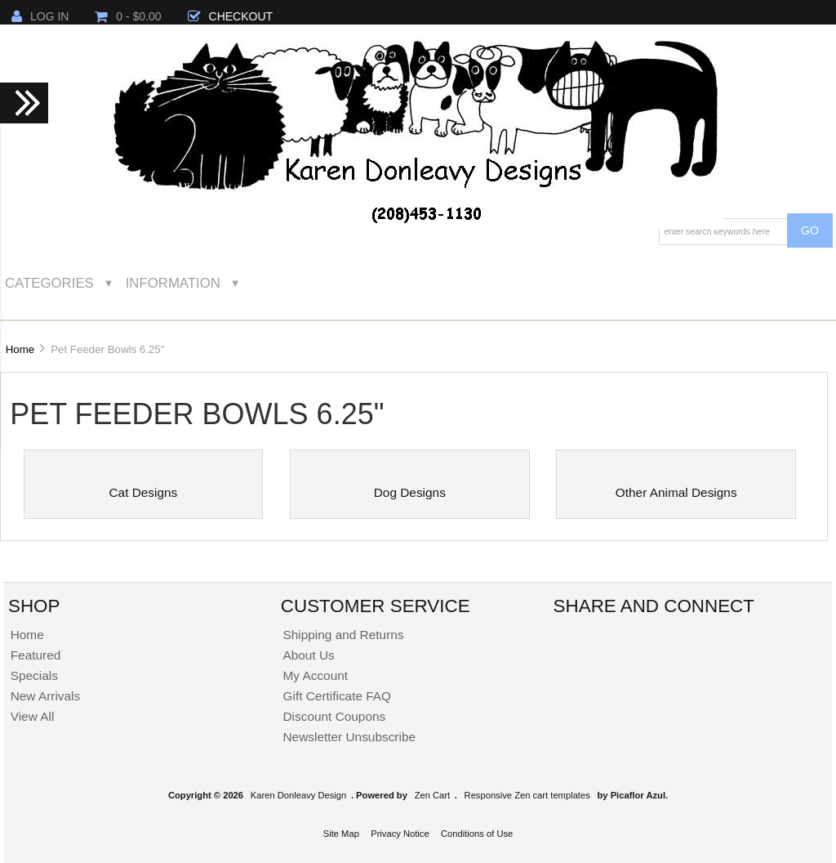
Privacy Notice (400, 833)
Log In (40, 16)
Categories (49, 283)
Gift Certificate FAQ (336, 696)
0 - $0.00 (128, 16)
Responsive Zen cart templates (527, 795)
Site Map (341, 833)
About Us (308, 655)
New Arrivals (46, 696)
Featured (36, 655)
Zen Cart (433, 795)
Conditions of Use (477, 833)
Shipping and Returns (342, 635)
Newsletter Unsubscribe (349, 737)
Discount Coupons (333, 716)
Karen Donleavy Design (299, 795)
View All (33, 716)
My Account (315, 675)
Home (20, 349)
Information (173, 283)
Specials (34, 675)
